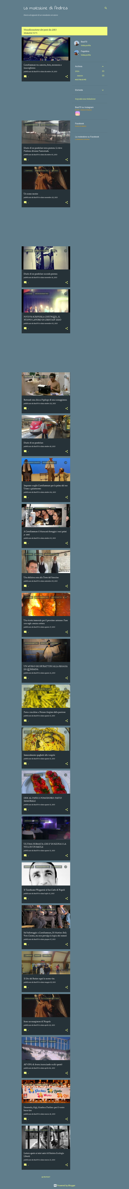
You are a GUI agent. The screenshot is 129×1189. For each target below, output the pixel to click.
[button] (66, 76)
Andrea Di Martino (80, 126)
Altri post (46, 1177)
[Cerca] (105, 8)
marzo (80, 76)
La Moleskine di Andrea (82, 139)
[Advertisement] (45, 101)
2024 (77, 71)
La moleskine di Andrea (46, 8)
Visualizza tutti (30, 33)
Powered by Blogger (64, 1185)
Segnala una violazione (85, 99)
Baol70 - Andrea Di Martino (83, 110)
